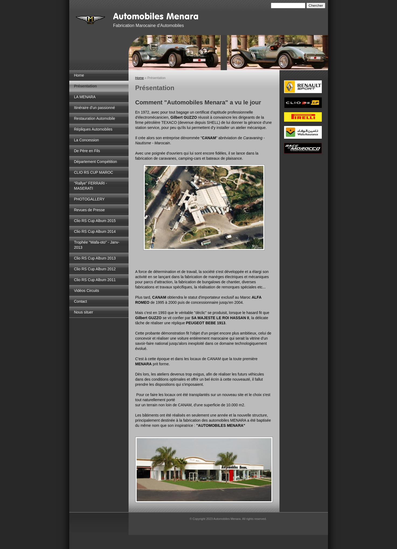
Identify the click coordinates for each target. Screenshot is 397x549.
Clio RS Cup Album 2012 (95, 269)
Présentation (85, 86)
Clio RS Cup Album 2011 (95, 280)
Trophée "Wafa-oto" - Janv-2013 (96, 245)
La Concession (86, 140)
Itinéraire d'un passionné (94, 107)
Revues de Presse (89, 210)
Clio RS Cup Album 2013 (95, 258)
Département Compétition (95, 161)
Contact (80, 301)
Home (79, 75)
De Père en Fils (87, 151)
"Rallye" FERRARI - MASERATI (90, 185)
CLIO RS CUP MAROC (93, 172)
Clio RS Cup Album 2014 (95, 231)
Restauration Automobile (94, 118)
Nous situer (83, 312)
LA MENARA (85, 97)
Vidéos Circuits (86, 290)
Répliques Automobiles (93, 129)
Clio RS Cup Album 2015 (95, 221)
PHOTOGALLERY (89, 199)
